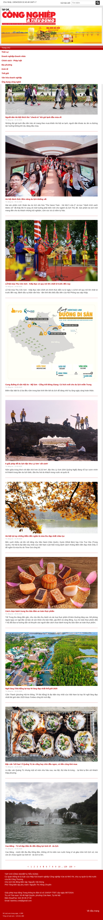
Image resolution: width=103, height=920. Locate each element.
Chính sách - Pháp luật (12, 60)
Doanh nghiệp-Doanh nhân (14, 56)
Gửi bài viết (65, 3)
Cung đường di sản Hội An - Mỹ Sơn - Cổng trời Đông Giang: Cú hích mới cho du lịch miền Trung (48, 385)
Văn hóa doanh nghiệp (12, 78)
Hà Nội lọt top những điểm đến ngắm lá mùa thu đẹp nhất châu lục (35, 536)
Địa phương (7, 65)
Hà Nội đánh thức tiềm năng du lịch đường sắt (25, 199)
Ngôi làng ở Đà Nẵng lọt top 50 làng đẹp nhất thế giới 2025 (31, 688)
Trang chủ (6, 48)
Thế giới (5, 73)
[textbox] (83, 3)
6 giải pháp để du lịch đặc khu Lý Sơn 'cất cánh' (26, 464)
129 (65, 867)
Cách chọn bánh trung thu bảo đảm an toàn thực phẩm (29, 611)
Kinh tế (5, 69)
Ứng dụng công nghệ (11, 82)
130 (70, 867)
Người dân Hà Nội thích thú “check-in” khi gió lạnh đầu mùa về (33, 117)
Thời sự (5, 52)
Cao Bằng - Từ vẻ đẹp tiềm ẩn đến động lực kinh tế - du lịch (31, 846)
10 (59, 867)
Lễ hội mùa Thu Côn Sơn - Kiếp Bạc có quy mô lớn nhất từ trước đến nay (37, 284)
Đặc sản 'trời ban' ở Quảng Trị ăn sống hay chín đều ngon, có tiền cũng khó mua (41, 764)
